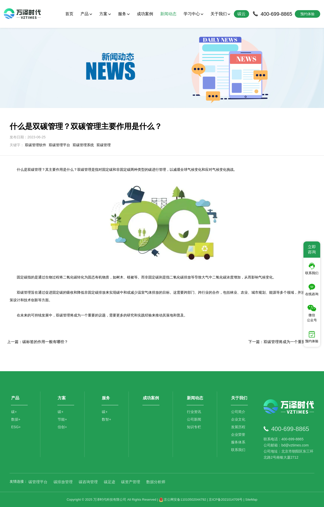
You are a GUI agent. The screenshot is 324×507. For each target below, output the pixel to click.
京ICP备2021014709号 (225, 499)
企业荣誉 (238, 435)
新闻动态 (168, 14)
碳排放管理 (63, 482)
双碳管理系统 (83, 145)
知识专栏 (194, 427)
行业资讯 (194, 412)
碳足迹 (109, 482)
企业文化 (238, 419)
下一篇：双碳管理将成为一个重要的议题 (282, 342)
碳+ (14, 412)
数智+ (106, 419)
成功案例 (145, 14)
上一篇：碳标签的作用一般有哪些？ (37, 342)
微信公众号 (312, 313)
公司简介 (238, 412)
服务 (124, 14)
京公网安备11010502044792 (182, 499)
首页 (69, 14)
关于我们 (220, 14)
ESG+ (16, 427)
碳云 (241, 14)
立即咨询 (312, 249)
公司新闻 (194, 419)
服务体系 (238, 442)
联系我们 (238, 450)
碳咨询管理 (88, 482)
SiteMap (251, 499)
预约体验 (311, 337)
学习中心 (193, 14)
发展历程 (238, 427)
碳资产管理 (130, 482)
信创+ (62, 427)
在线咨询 (311, 290)
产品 (86, 14)
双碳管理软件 (35, 145)
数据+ (15, 419)
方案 (105, 14)
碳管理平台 (37, 482)
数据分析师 (155, 482)
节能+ (62, 419)
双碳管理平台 (59, 145)
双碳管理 (103, 145)
